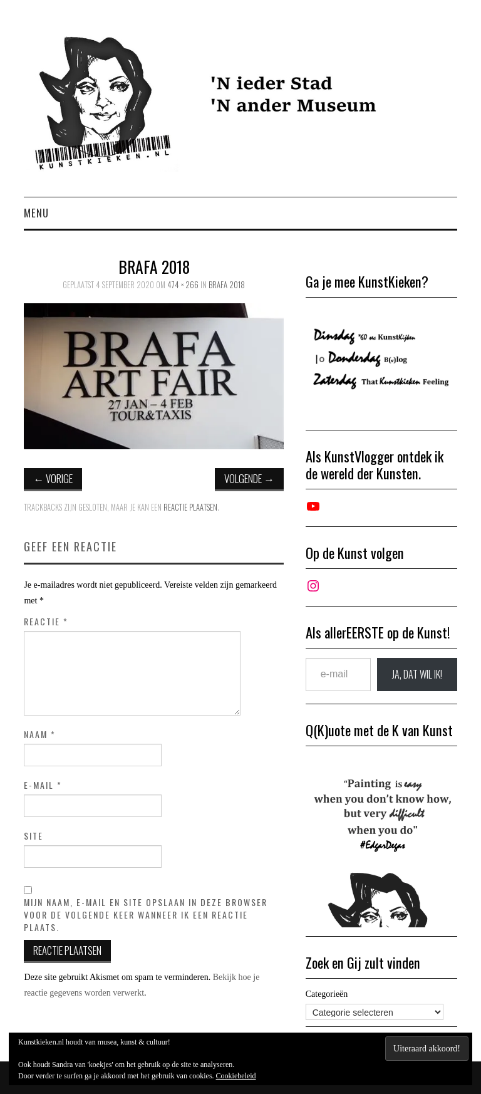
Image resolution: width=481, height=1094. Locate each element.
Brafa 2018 (227, 285)
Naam (40, 734)
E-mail (43, 785)
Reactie (46, 621)
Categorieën (327, 994)
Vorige (53, 478)
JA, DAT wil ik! (417, 674)
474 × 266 (183, 285)
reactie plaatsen (190, 507)
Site (33, 836)
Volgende (249, 478)
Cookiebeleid (236, 1075)
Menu (36, 213)
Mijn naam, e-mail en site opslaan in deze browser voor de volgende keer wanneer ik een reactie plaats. (145, 915)
